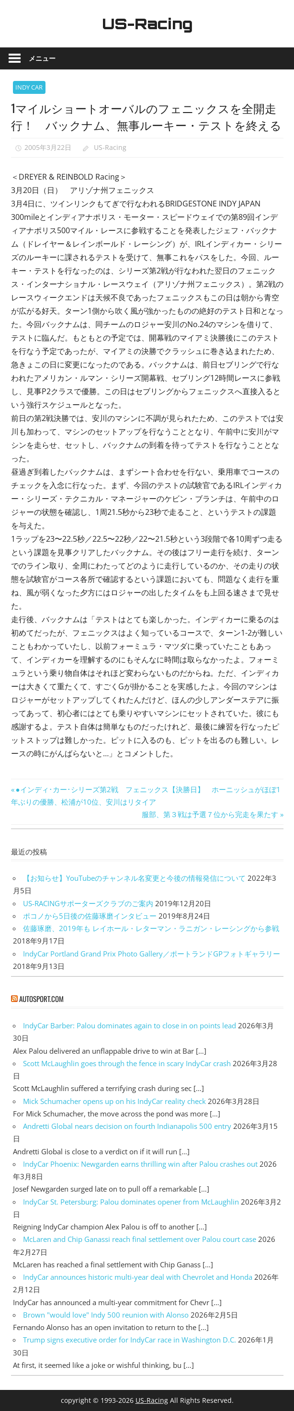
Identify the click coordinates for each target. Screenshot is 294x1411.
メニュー (42, 58)
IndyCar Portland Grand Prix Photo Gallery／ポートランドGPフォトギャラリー (151, 953)
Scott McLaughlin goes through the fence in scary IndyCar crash (127, 1063)
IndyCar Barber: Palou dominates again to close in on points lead (129, 1025)
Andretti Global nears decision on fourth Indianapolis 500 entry (127, 1126)
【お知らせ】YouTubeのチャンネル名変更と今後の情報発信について (134, 878)
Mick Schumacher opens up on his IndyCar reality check (114, 1101)
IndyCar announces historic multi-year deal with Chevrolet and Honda (137, 1277)
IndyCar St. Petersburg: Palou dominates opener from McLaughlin (131, 1201)
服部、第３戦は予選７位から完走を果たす (210, 814)
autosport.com (41, 998)
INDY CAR (29, 87)
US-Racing (147, 23)
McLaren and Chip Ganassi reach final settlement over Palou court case (139, 1239)
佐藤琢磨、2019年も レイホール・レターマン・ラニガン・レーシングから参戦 (151, 928)
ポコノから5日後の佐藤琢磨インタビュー (90, 916)
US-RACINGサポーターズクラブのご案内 (88, 903)
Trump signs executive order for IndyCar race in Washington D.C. (129, 1339)
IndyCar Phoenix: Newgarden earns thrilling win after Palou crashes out (140, 1164)
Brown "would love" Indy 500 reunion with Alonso (106, 1315)
